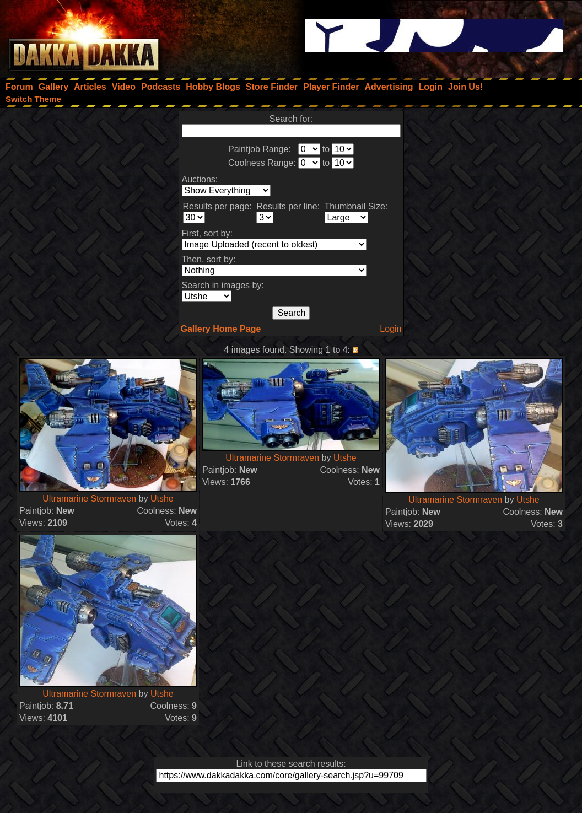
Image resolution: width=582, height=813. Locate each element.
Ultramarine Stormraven (89, 498)
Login (390, 328)
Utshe (162, 498)
